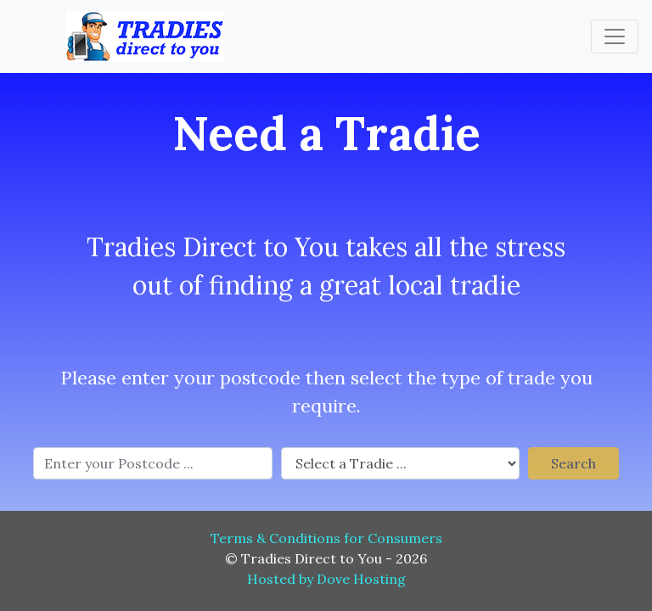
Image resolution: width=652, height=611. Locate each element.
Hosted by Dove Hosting (326, 578)
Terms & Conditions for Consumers (326, 538)
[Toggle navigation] (614, 36)
